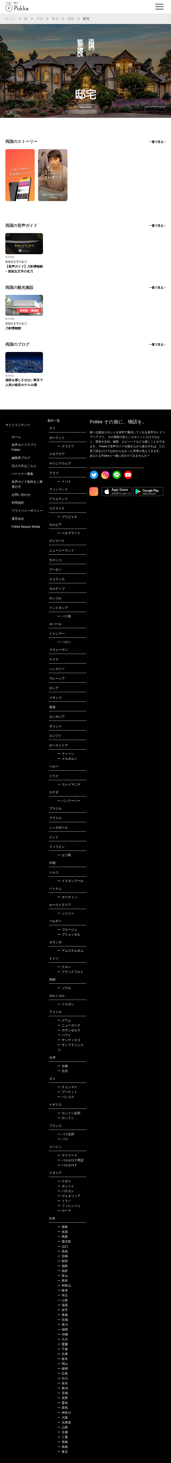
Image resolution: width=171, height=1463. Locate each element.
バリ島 (64, 616)
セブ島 (64, 855)
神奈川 (64, 1412)
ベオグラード (68, 533)
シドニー (65, 913)
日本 (40, 18)
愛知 (62, 1403)
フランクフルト (70, 971)
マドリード (67, 1155)
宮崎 (62, 1256)
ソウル (64, 988)
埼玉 (62, 1295)
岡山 (62, 1363)
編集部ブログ (21, 458)
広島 (62, 1373)
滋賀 (62, 1305)
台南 (62, 1066)
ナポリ (64, 1181)
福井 (62, 1271)
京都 (62, 1432)
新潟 (62, 1388)
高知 (62, 1251)
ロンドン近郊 (68, 1113)
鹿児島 (64, 1241)
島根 (62, 1447)
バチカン (65, 1191)
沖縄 (62, 1334)
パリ (62, 1139)
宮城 (62, 1319)
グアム (64, 1020)
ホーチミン (67, 897)
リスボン (65, 1004)
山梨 (62, 1427)
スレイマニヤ (68, 784)
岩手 (62, 1310)
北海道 (64, 1422)
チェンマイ (67, 1087)
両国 (70, 18)
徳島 (62, 1227)
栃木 (62, 1359)
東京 (55, 18)
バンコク (65, 1097)
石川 (62, 1378)
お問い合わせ (21, 494)
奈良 (62, 1383)
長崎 (62, 1442)
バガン (64, 642)
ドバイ (64, 481)
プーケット (67, 1092)
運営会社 (18, 518)
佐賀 (62, 1231)
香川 (62, 1324)
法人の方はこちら (24, 466)
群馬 (62, 1407)
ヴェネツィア (68, 1196)
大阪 (62, 1417)
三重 (62, 1437)
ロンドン (65, 1118)
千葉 (62, 1349)
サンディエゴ (68, 1040)
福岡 (62, 1329)
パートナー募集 (22, 474)
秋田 (62, 1261)
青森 (62, 1315)
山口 (62, 1246)
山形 (62, 1300)
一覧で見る (156, 141)
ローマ (64, 1210)
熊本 (62, 1280)
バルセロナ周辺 (70, 1160)
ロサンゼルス (68, 1030)
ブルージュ (67, 929)
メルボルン (67, 758)
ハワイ (64, 1035)
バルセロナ (67, 1165)
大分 (62, 1339)
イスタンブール (70, 881)
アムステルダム (70, 950)
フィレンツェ (68, 1205)
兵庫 (62, 1354)
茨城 (62, 1393)
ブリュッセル (68, 934)
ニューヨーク (68, 1025)
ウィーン (65, 753)
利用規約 (18, 502)
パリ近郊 (65, 1134)
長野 (62, 1398)
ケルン (64, 967)
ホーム (10, 18)
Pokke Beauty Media (26, 526)
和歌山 (64, 1285)
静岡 (62, 1368)
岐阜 (62, 1290)
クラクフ (65, 446)
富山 (62, 1275)
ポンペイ (65, 1186)
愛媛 (62, 1344)
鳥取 (62, 1236)
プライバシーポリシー (27, 510)
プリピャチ (67, 517)
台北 (62, 1071)
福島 (62, 1266)
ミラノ (64, 1201)
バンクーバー (68, 800)
